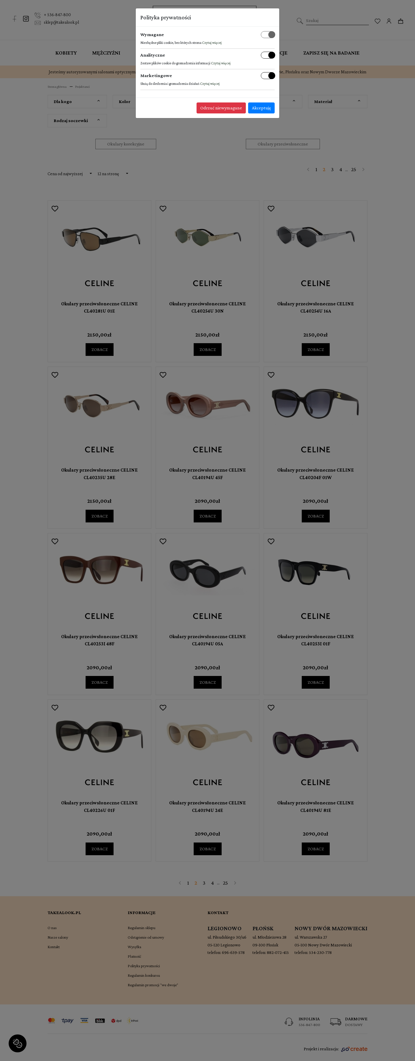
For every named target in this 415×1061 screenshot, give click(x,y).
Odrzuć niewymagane (221, 107)
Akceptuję (261, 107)
